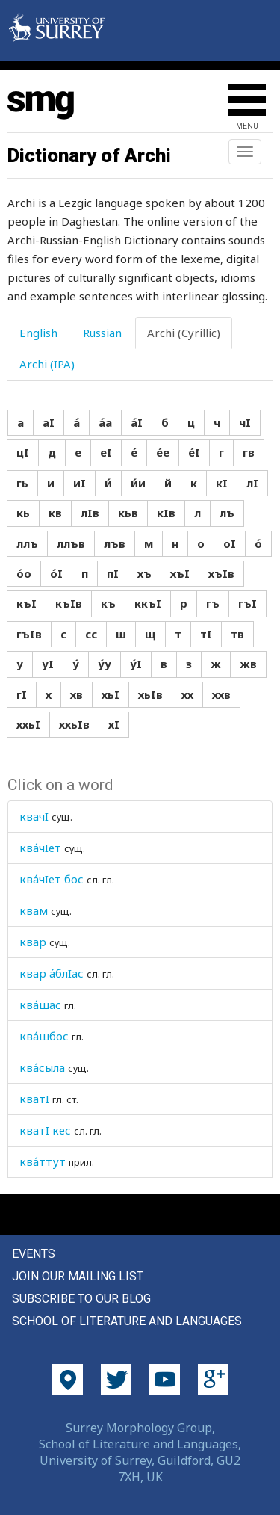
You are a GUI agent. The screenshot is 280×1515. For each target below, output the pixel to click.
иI (79, 482)
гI (21, 694)
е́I (194, 452)
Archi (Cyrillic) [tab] (183, 332)
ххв (221, 694)
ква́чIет (40, 847)
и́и (138, 482)
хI (113, 724)
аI (49, 422)
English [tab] (38, 332)
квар (32, 941)
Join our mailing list (77, 1276)
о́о (23, 573)
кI (222, 482)
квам (33, 910)
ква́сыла (42, 1067)
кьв (128, 512)
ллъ (27, 543)
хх (187, 694)
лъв (114, 543)
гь (22, 482)
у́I (136, 663)
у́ (75, 663)
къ (108, 603)
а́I (137, 422)
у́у (104, 663)
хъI (180, 573)
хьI (110, 694)
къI (26, 603)
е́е (162, 452)
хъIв (221, 573)
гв (249, 452)
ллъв (71, 543)
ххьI (28, 724)
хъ (144, 573)
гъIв (29, 633)
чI (245, 422)
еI (106, 452)
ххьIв (74, 724)
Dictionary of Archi (89, 155)
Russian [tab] (102, 332)
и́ (108, 482)
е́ (134, 452)
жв (248, 663)
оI (229, 543)
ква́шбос (44, 1035)
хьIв (150, 694)
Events (33, 1254)
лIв (90, 512)
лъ (227, 512)
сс (91, 633)
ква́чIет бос (51, 878)
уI (48, 663)
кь (23, 512)
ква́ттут (42, 1161)
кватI (34, 1098)
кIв (166, 512)
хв (76, 694)
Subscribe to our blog (81, 1299)
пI (113, 573)
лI (252, 482)
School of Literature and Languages (127, 1321)
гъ (213, 603)
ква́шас (40, 1004)
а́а (105, 422)
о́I (56, 573)
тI (206, 633)
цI (22, 452)
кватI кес (45, 1130)
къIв (68, 603)
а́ (76, 422)
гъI (247, 603)
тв (237, 633)
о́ (258, 543)
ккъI (147, 603)
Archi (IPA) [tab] (47, 364)
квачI (34, 816)
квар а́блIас (51, 973)
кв (55, 512)
